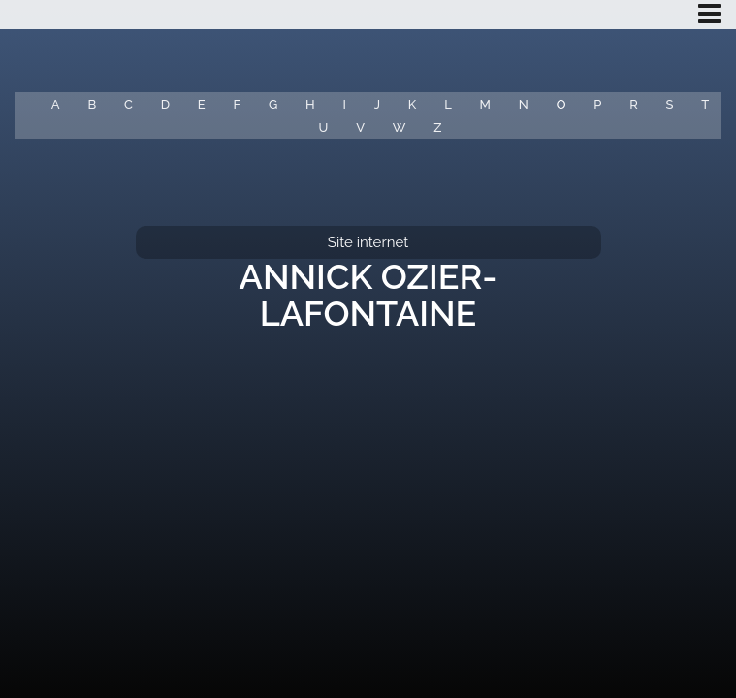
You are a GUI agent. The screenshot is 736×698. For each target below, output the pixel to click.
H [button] (310, 104)
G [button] (273, 104)
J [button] (377, 104)
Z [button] (437, 127)
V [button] (360, 127)
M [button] (485, 104)
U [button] (324, 127)
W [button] (399, 127)
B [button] (91, 104)
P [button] (597, 104)
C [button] (128, 104)
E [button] (202, 104)
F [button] (236, 104)
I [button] (344, 104)
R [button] (633, 104)
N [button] (523, 104)
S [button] (670, 104)
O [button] (561, 104)
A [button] (55, 104)
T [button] (705, 104)
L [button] (448, 104)
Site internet (368, 242)
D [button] (165, 104)
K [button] (412, 104)
